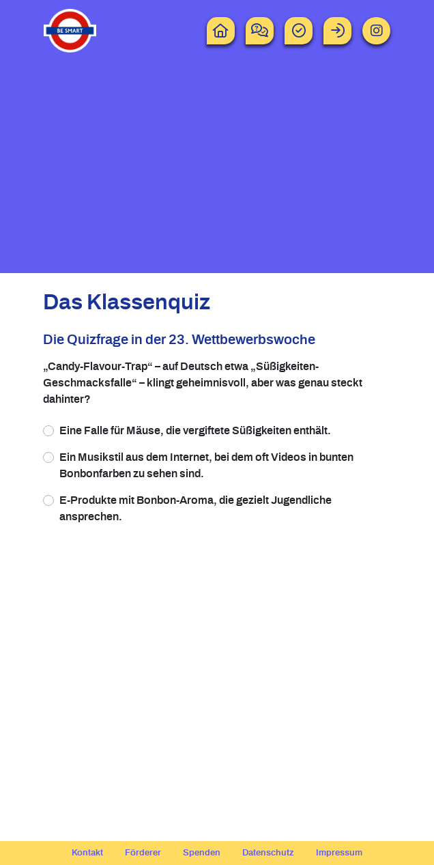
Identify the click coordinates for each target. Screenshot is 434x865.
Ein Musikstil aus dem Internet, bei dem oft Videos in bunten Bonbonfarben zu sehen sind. (206, 465)
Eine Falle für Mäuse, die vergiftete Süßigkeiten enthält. (195, 430)
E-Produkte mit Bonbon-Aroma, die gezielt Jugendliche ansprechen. (195, 508)
